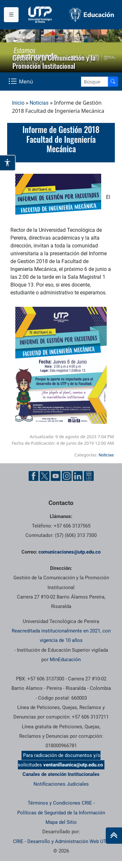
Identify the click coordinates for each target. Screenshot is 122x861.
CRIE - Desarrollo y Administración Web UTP (61, 841)
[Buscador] (113, 82)
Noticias (39, 103)
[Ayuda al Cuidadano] (89, 476)
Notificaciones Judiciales (61, 784)
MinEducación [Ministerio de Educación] (65, 659)
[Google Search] (94, 82)
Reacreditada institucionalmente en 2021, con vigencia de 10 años (61, 635)
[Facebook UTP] (33, 476)
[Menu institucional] (11, 14)
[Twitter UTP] (44, 476)
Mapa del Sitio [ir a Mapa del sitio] (61, 822)
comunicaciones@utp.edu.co (69, 552)
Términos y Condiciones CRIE (60, 803)
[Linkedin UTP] (78, 476)
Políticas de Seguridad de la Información (61, 813)
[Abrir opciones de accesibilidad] (8, 163)
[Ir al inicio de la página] (114, 835)
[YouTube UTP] (56, 476)
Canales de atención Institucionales (61, 774)
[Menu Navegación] (21, 81)
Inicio (18, 103)
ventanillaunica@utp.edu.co (73, 765)
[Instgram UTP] (67, 476)
